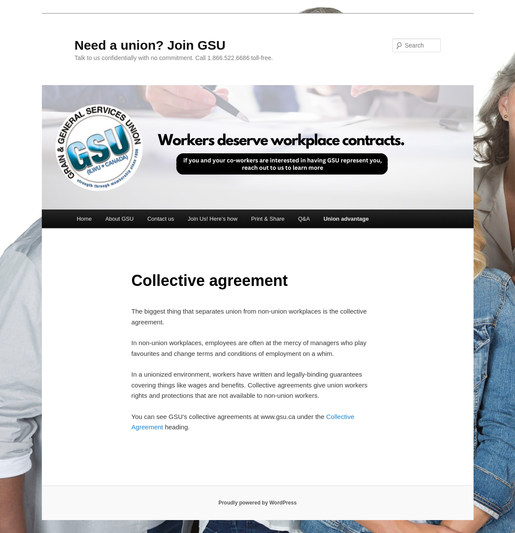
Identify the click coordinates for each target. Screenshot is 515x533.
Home (84, 219)
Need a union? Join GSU (150, 45)
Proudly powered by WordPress (257, 503)
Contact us (160, 219)
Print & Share (267, 219)
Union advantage (346, 219)
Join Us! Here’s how (212, 219)
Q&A (304, 219)
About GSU (119, 219)
